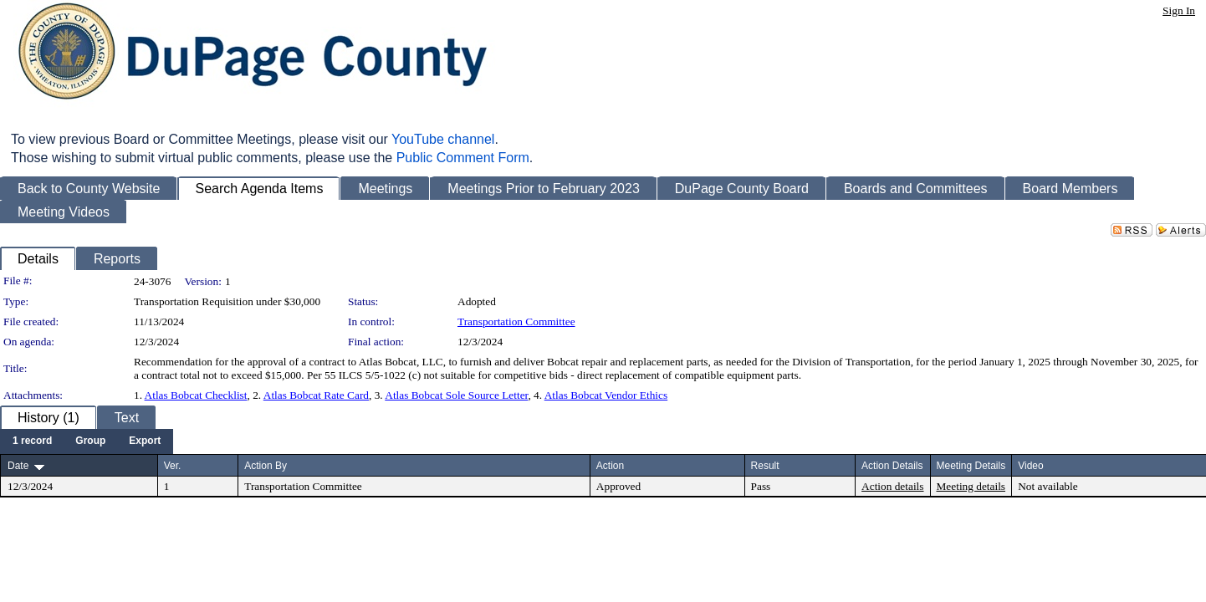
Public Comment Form (462, 157)
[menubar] (86, 441)
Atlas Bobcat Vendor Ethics (605, 395)
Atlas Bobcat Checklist (196, 395)
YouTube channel (442, 139)
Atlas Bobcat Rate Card (316, 395)
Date (18, 466)
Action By (265, 466)
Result (765, 466)
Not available (1047, 486)
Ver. (172, 466)
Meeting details (971, 486)
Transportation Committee (516, 321)
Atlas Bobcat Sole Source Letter (456, 395)
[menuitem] (32, 441)
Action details (892, 486)
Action (610, 466)
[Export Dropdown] (145, 441)
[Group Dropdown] (90, 441)
